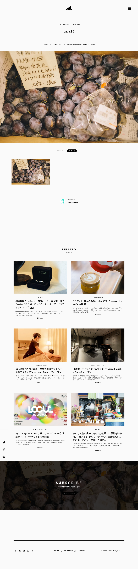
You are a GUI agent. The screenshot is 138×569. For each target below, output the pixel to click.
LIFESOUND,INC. (108, 559)
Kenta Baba (76, 24)
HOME (47, 44)
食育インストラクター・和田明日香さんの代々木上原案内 (70, 44)
